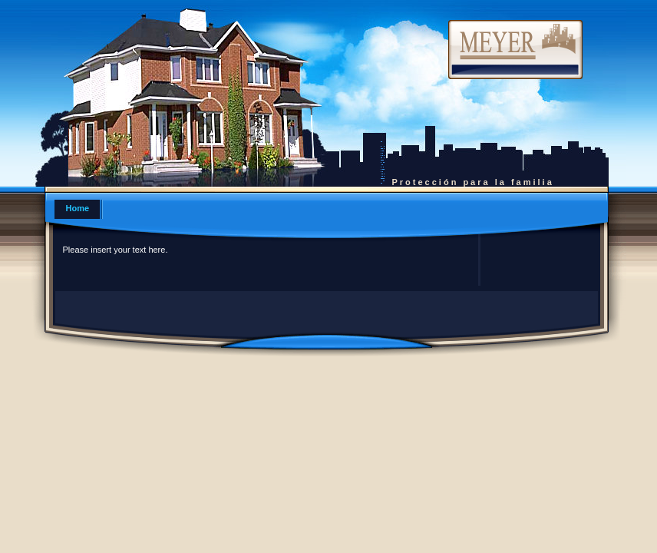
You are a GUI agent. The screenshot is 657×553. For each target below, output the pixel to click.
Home (78, 208)
